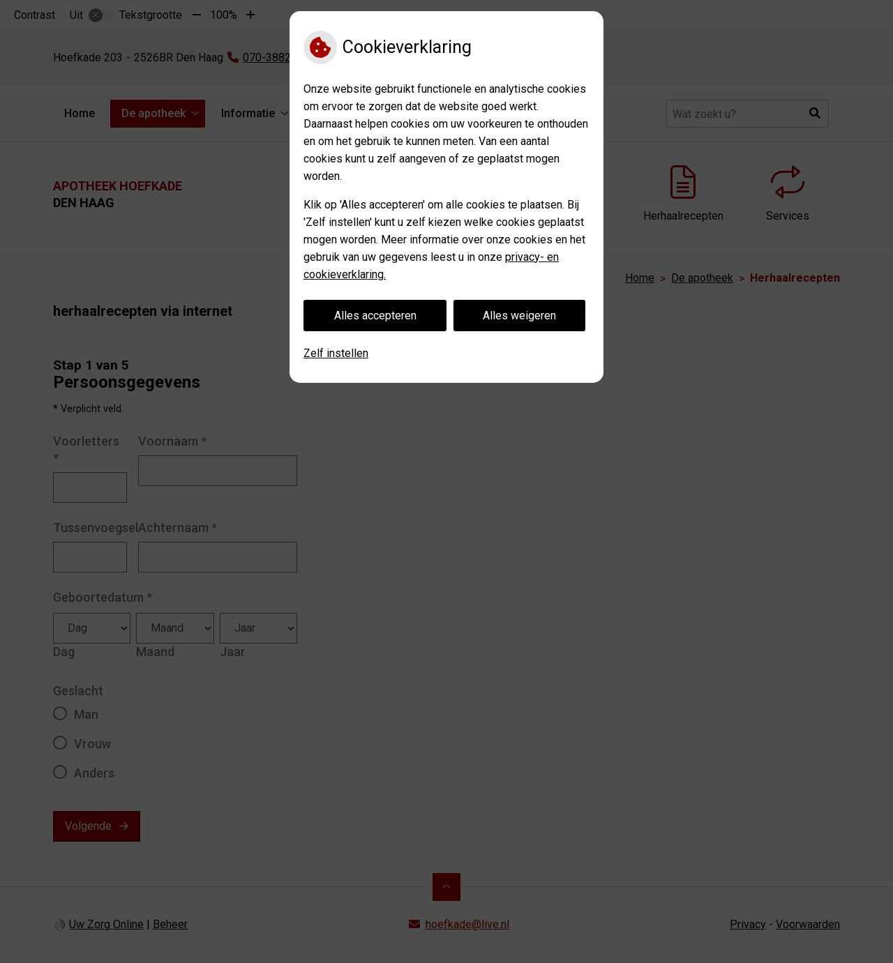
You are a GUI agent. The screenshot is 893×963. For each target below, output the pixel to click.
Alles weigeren (519, 315)
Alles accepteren (375, 315)
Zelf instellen (335, 353)
